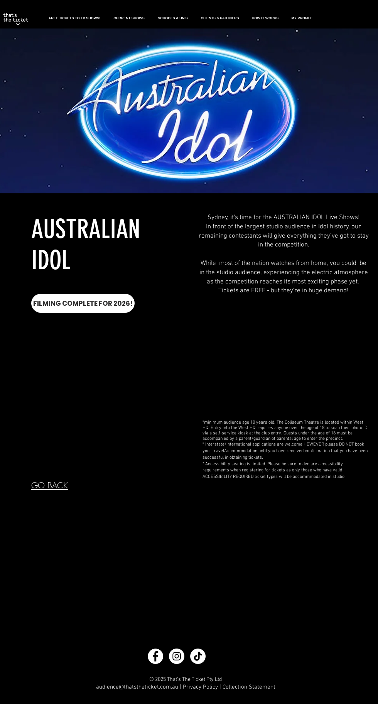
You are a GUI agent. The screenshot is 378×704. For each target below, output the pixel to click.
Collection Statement (249, 687)
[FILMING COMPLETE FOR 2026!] (83, 303)
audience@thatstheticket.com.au (137, 687)
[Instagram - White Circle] (176, 656)
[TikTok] (198, 656)
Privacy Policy (200, 687)
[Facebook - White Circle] (155, 656)
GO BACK (49, 485)
